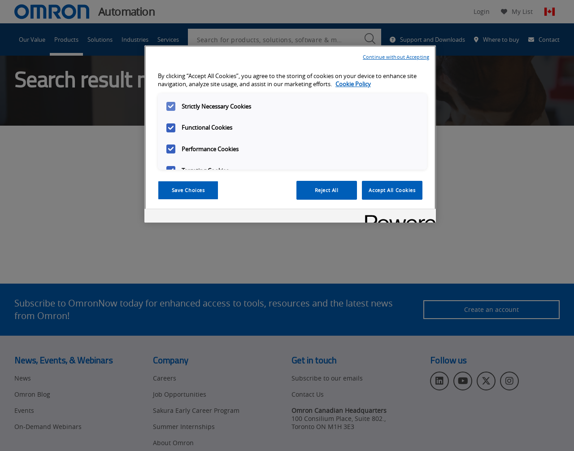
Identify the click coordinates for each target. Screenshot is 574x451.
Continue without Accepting (396, 56)
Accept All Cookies (392, 190)
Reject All (327, 190)
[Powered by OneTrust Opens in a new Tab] (397, 217)
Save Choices (188, 190)
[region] (290, 134)
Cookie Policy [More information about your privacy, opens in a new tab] (353, 84)
